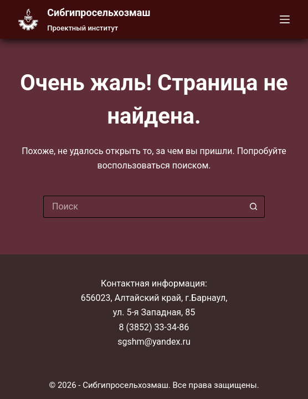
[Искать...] (143, 207)
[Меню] (285, 19)
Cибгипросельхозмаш (98, 12)
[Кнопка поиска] (254, 207)
